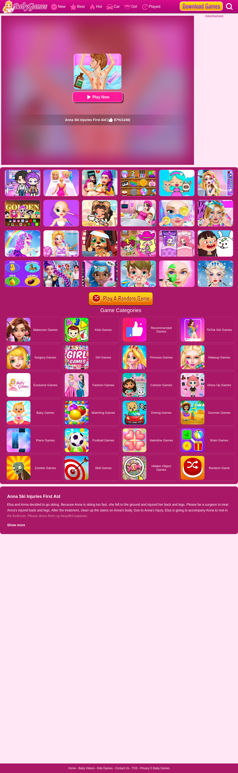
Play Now (97, 97)
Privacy (144, 768)
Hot (95, 7)
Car (113, 7)
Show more (16, 525)
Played (151, 7)
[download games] (201, 1)
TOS (135, 768)
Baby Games (161, 768)
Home (72, 768)
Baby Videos (86, 768)
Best (77, 7)
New (58, 7)
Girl (130, 7)
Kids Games (105, 768)
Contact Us (122, 768)
